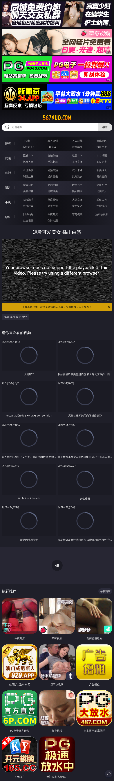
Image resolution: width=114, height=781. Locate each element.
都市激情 (28, 199)
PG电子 (28, 140)
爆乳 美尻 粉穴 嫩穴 (15, 317)
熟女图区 (77, 191)
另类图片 (102, 191)
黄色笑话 (77, 206)
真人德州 (53, 140)
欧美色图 (77, 185)
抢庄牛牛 (102, 147)
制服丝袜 (28, 176)
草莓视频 (77, 214)
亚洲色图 (53, 185)
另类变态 (102, 176)
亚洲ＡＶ (28, 155)
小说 (8, 202)
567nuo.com (57, 117)
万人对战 (77, 140)
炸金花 (53, 147)
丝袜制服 (53, 161)
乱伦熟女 (77, 176)
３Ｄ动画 (102, 155)
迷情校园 (28, 206)
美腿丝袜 (28, 191)
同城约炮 (28, 214)
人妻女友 (77, 199)
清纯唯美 (53, 191)
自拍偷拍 (53, 155)
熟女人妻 (28, 161)
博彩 (8, 143)
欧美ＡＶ (77, 155)
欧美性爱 (102, 170)
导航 (8, 217)
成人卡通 (77, 170)
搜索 (105, 127)
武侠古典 (102, 199)
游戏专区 (102, 140)
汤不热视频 (101, 214)
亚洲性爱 (28, 170)
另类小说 (53, 206)
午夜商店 (53, 214)
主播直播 (77, 161)
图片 (8, 187)
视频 (8, 158)
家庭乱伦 (53, 199)
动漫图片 (102, 185)
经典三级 (53, 176)
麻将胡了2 (28, 147)
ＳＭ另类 (102, 161)
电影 (8, 173)
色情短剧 (53, 220)
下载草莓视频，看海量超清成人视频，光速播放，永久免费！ (66, 307)
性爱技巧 (102, 206)
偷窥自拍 (28, 185)
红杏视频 (28, 220)
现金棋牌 (77, 147)
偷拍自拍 (53, 170)
